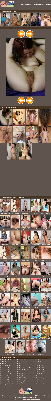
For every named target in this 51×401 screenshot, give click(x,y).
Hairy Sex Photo (7, 367)
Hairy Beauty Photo (23, 359)
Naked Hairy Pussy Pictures (26, 367)
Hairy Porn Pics (6, 382)
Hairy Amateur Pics (24, 375)
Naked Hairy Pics (7, 365)
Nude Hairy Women (24, 380)
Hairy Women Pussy (41, 369)
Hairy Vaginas (38, 361)
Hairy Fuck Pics (6, 380)
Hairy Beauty (5, 363)
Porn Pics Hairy (40, 377)
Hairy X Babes (22, 382)
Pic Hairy (21, 365)
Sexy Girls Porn (23, 384)
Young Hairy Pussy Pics (9, 384)
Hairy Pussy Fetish (7, 386)
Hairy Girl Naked (23, 369)
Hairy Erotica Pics (23, 361)
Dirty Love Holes (40, 375)
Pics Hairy (21, 363)
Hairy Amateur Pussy (8, 373)
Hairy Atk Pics (6, 375)
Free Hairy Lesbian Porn (42, 384)
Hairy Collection (39, 363)
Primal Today (22, 377)
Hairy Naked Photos (7, 359)
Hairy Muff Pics (40, 382)
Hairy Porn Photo (7, 377)
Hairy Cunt (4, 361)
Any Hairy (21, 371)
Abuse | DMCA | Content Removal (31, 399)
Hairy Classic (6, 369)
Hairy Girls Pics (40, 365)
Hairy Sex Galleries (41, 373)
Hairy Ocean (22, 373)
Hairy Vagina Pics (40, 371)
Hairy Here (38, 380)
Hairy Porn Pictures (41, 367)
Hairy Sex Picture (7, 371)
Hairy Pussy (38, 359)
